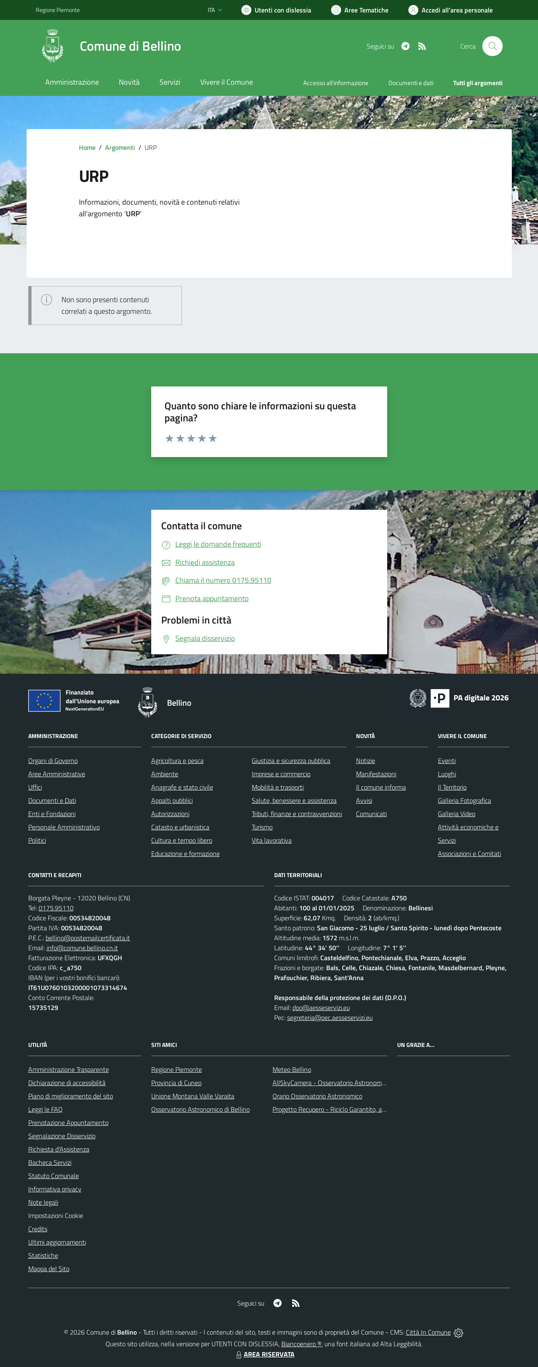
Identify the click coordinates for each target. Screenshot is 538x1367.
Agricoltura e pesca (177, 760)
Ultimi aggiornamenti (57, 1242)
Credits (37, 1229)
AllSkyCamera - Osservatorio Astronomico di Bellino (344, 1083)
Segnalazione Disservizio (62, 1136)
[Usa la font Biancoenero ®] (276, 10)
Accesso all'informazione (335, 83)
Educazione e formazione (185, 853)
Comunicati (371, 814)
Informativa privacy (54, 1189)
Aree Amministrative (56, 774)
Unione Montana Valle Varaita (192, 1096)
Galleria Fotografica (464, 800)
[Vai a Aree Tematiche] (359, 10)
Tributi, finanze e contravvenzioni (297, 814)
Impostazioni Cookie (55, 1215)
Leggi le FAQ (45, 1109)
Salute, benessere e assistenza (294, 800)
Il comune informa (381, 787)
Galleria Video (456, 814)
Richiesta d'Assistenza (58, 1149)
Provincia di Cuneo (176, 1083)
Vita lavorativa (272, 840)
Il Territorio (452, 787)
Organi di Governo (53, 760)
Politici (37, 840)
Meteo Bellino (292, 1069)
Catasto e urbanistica (180, 827)
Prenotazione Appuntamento (68, 1122)
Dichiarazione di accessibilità (67, 1083)
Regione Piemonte (176, 1069)
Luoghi (447, 774)
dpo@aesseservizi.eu (321, 1007)
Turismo (262, 827)
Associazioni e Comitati (469, 853)
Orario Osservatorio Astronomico (317, 1096)
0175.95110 (56, 908)
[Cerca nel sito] (492, 46)
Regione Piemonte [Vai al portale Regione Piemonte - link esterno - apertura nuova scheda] (58, 9)
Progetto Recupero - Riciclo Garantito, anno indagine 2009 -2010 (363, 1109)
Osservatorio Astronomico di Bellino (200, 1109)
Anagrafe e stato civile (182, 787)
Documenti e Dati (52, 800)
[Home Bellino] (108, 46)
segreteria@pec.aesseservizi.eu (330, 1017)
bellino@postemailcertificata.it (88, 938)
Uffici (35, 787)
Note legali (43, 1202)
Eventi (447, 760)
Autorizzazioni (170, 814)
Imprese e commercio (281, 774)
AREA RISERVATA (264, 1354)
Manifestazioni (376, 774)
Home (87, 147)
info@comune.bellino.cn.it (82, 948)
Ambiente (164, 774)
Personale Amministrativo (64, 827)
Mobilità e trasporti (278, 787)
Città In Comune (428, 1332)
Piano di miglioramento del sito (70, 1096)
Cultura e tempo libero (181, 840)
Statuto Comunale (53, 1176)
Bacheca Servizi (49, 1162)
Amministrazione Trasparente (68, 1069)
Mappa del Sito (48, 1269)
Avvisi (364, 800)
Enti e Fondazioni (52, 814)
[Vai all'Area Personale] (450, 10)
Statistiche (43, 1255)
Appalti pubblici (172, 800)
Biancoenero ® (301, 1344)
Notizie (365, 760)
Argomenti (120, 147)
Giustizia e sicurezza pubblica (291, 760)
